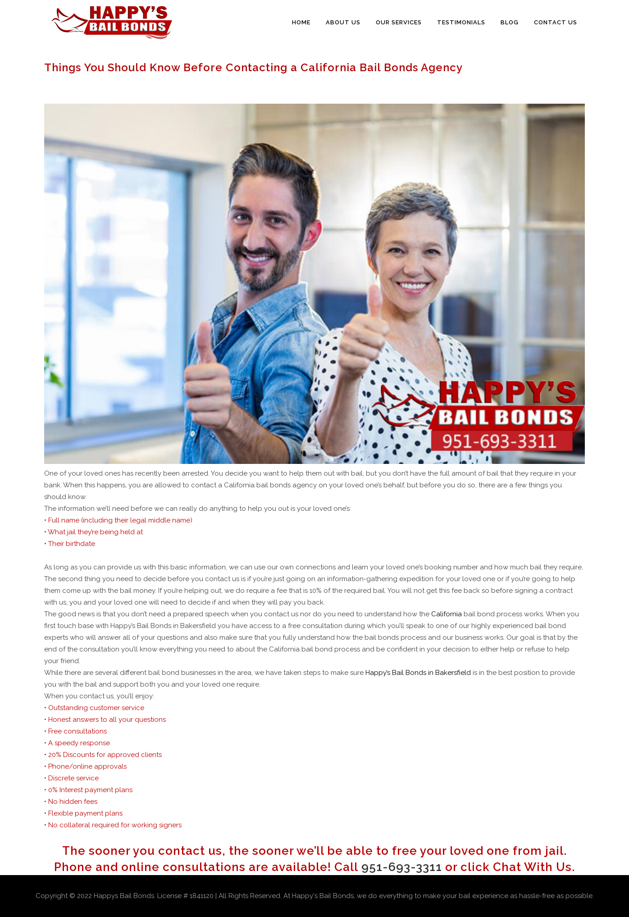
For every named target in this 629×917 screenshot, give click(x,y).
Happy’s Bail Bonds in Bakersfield (418, 673)
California (446, 614)
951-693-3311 (401, 867)
